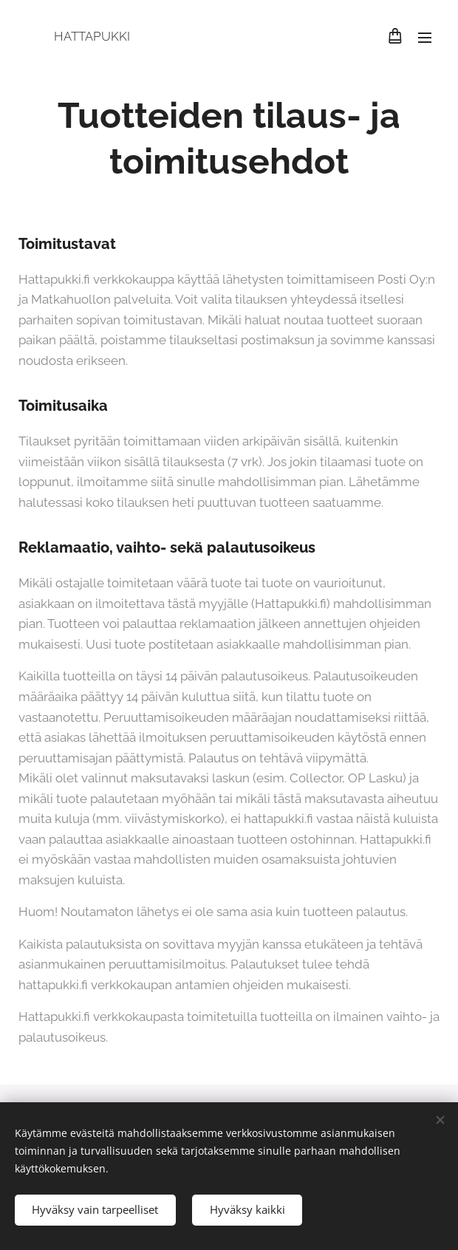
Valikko (424, 37)
